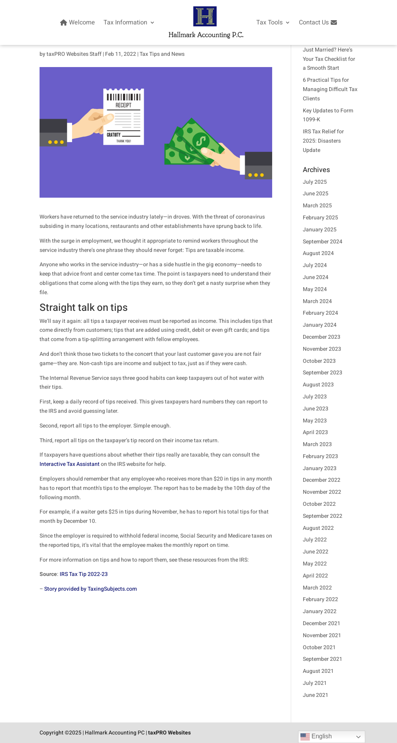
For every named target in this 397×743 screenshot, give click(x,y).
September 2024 (322, 242)
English (316, 736)
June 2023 (315, 409)
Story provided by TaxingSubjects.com (90, 589)
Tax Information (125, 22)
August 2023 (318, 385)
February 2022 (320, 599)
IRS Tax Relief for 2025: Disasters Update (323, 141)
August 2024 (318, 253)
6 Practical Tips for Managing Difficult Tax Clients (330, 89)
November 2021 (322, 635)
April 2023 (315, 432)
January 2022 (320, 611)
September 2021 (322, 659)
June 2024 (315, 277)
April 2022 (315, 576)
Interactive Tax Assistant (70, 464)
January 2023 (320, 468)
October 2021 (319, 647)
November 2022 (322, 492)
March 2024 (317, 301)
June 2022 (315, 552)
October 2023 (319, 361)
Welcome (76, 22)
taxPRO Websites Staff (74, 54)
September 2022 (322, 516)
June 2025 (315, 194)
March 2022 (317, 588)
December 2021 (321, 623)
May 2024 (315, 289)
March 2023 (317, 444)
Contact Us (319, 22)
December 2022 (321, 480)
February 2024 (320, 313)
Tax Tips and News (162, 54)
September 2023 (322, 373)
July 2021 (315, 683)
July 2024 (315, 265)
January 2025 (320, 230)
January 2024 (320, 325)
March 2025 (317, 206)
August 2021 (318, 671)
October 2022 (319, 504)
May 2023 (315, 421)
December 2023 (321, 337)
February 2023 (320, 456)
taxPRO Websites (169, 733)
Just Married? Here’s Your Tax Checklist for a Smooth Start (329, 59)
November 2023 (322, 349)
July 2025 (315, 182)
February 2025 (320, 218)
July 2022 (315, 540)
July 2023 (315, 397)
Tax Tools (269, 22)
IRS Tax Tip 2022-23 (84, 574)
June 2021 (315, 695)
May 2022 (315, 564)
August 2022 (318, 528)
